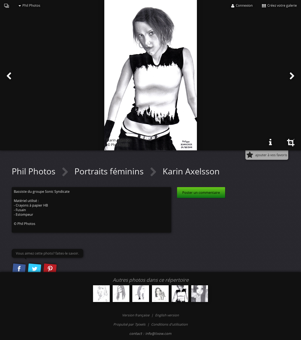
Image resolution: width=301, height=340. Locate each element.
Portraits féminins (110, 171)
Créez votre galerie (279, 5)
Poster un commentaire (201, 192)
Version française (136, 315)
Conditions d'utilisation (169, 324)
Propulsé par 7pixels (129, 324)
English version (167, 315)
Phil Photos (29, 5)
